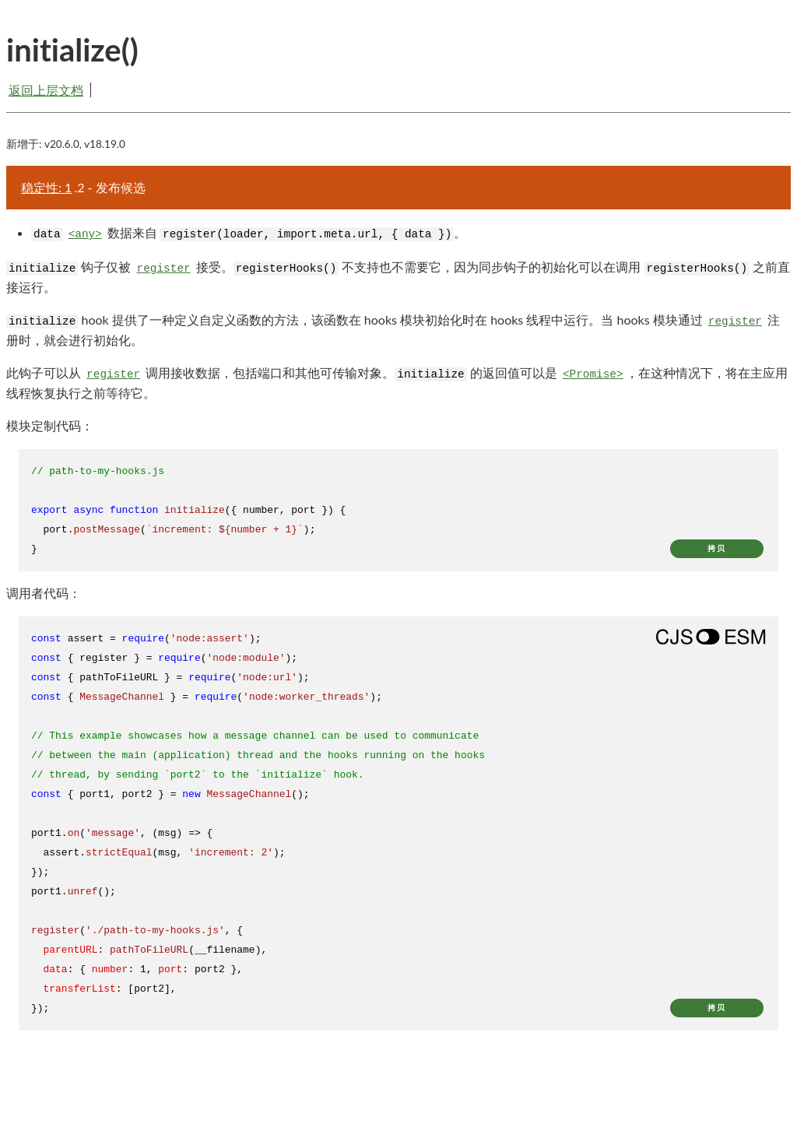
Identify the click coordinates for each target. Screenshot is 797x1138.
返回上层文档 (46, 90)
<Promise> (593, 374)
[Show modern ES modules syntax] (710, 637)
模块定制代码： (49, 425)
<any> (85, 234)
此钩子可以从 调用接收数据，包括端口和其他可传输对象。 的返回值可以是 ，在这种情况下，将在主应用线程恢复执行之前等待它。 (397, 382)
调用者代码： (43, 592)
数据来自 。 (248, 233)
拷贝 (716, 548)
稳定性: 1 (46, 187)
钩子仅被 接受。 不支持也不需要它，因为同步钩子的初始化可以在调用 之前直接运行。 (398, 276)
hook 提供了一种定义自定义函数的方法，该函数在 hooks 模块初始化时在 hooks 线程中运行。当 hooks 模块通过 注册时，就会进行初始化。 (393, 329)
